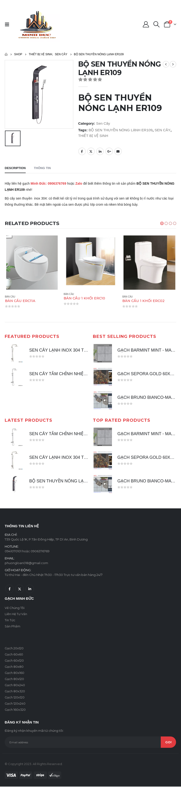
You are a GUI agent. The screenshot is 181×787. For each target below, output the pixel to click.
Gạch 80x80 (14, 667)
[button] (162, 223)
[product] (32, 262)
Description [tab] (15, 168)
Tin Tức (10, 620)
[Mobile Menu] (8, 24)
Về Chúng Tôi (15, 608)
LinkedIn (100, 151)
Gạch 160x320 (15, 710)
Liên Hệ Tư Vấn (16, 614)
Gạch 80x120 (14, 679)
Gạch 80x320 (15, 691)
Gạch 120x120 (15, 698)
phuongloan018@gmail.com (26, 563)
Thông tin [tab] (42, 168)
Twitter (91, 151)
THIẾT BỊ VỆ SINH (93, 136)
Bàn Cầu (10, 296)
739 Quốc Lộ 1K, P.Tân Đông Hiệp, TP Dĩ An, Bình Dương (46, 540)
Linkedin (29, 589)
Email (118, 151)
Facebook (82, 151)
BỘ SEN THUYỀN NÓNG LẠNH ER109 (120, 130)
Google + (109, 151)
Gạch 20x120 (14, 649)
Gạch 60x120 (14, 661)
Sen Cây (103, 123)
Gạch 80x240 (15, 685)
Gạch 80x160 (14, 673)
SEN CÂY (163, 130)
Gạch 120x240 (15, 704)
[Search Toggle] (156, 24)
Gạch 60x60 (14, 655)
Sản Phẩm (12, 627)
